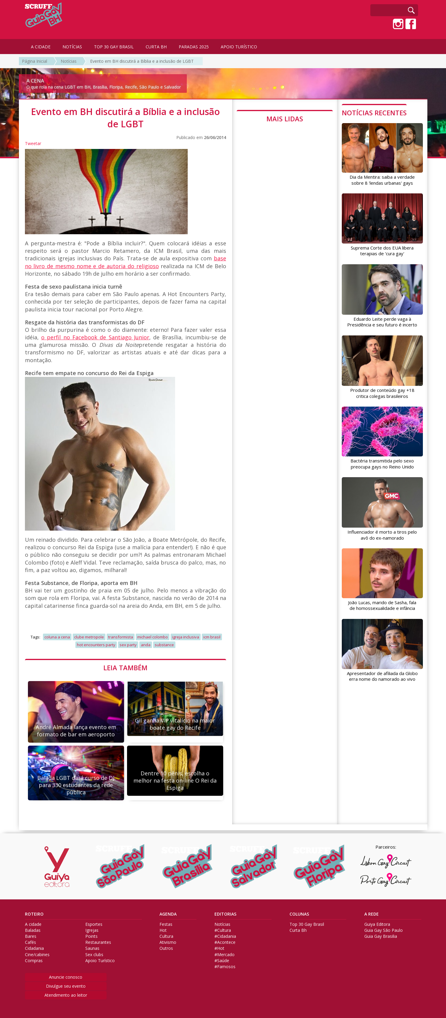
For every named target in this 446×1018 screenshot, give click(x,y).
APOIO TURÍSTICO (239, 47)
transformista (120, 637)
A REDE (371, 914)
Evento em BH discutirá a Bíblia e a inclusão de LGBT (142, 61)
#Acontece (224, 942)
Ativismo (167, 942)
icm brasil (211, 637)
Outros (166, 948)
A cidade (33, 924)
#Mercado (224, 954)
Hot (163, 930)
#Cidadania (225, 936)
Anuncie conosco (65, 977)
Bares (30, 936)
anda (145, 644)
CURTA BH (156, 47)
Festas (165, 924)
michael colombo (152, 637)
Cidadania (34, 948)
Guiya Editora (377, 924)
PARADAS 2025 (194, 47)
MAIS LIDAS (284, 118)
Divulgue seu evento (66, 986)
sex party (128, 644)
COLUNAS (299, 914)
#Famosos (224, 966)
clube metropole (89, 637)
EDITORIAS (225, 914)
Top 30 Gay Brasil (307, 924)
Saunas (92, 948)
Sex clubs (94, 954)
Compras (34, 960)
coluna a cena (57, 637)
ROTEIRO (34, 914)
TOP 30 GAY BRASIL (114, 47)
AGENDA (168, 914)
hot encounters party (96, 644)
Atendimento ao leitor (65, 995)
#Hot (219, 948)
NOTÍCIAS (72, 47)
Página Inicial (34, 61)
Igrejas (92, 930)
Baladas (33, 930)
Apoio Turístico (100, 960)
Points (91, 936)
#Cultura (222, 930)
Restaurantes (98, 942)
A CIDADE (40, 47)
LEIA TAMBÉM (125, 667)
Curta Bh (298, 930)
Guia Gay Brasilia (380, 936)
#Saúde (221, 960)
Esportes (93, 924)
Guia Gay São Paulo (383, 930)
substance (164, 644)
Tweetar (33, 143)
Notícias (69, 61)
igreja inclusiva (185, 637)
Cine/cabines (37, 954)
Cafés (30, 942)
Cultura (166, 936)
